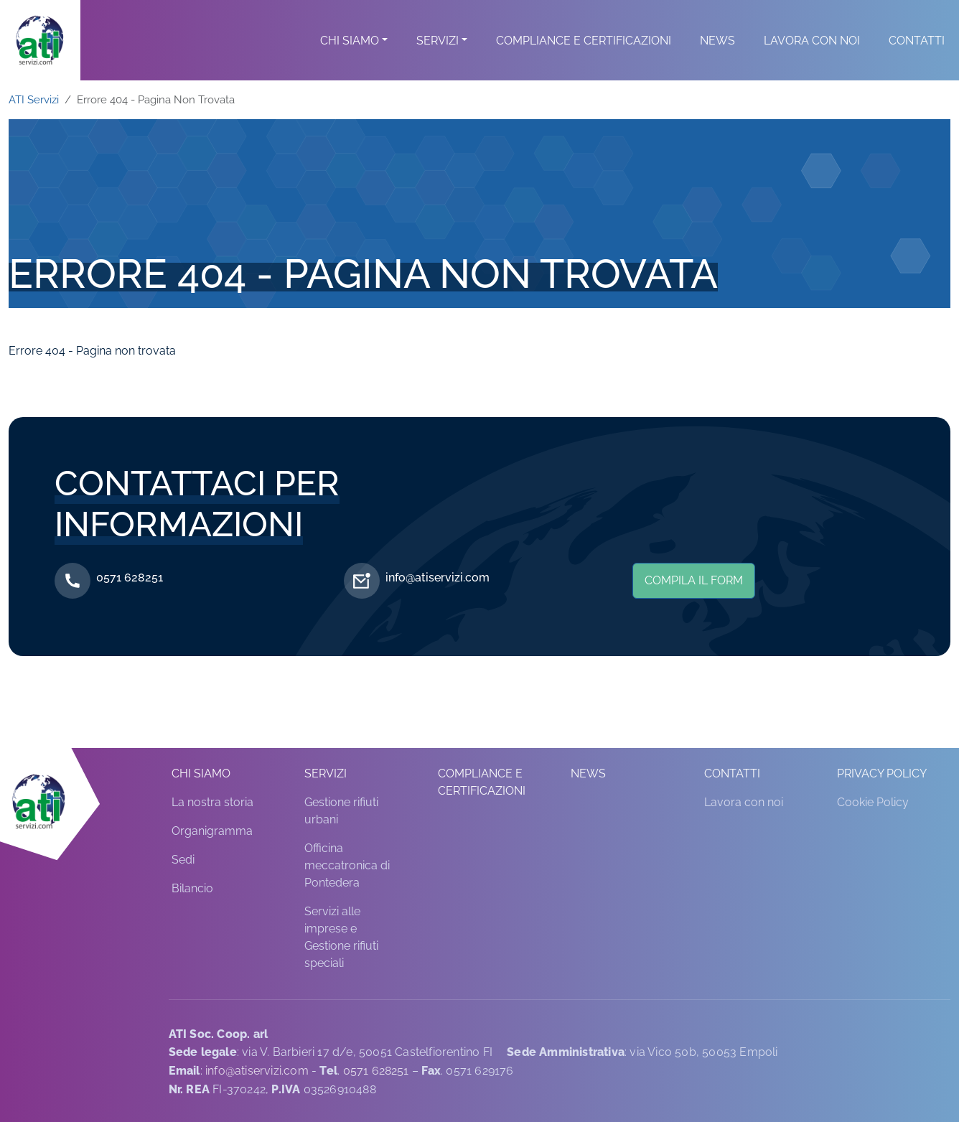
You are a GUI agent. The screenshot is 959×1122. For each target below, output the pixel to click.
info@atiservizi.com (437, 577)
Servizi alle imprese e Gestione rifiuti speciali (341, 937)
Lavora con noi (812, 58)
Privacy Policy (882, 773)
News (717, 58)
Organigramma (212, 831)
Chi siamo (349, 58)
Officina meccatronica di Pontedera (347, 865)
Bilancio (192, 888)
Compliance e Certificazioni (583, 58)
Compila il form (694, 580)
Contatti (917, 58)
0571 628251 (129, 577)
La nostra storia (212, 802)
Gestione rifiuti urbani (341, 810)
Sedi (183, 859)
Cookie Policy (873, 802)
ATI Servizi (34, 99)
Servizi (437, 58)
